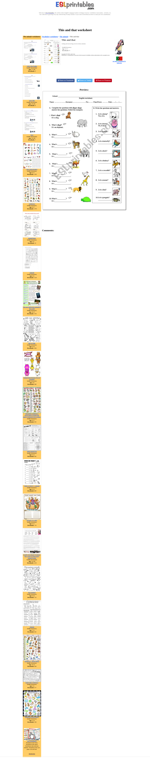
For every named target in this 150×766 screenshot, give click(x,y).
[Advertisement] (75, 21)
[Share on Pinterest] (103, 80)
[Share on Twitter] (84, 80)
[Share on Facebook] (66, 80)
